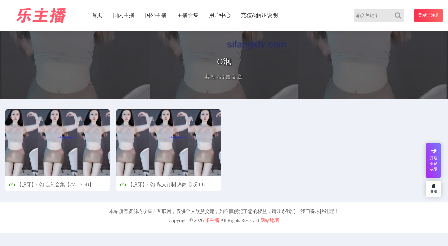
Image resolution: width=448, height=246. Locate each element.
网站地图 (269, 220)
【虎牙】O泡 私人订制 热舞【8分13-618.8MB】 (162, 187)
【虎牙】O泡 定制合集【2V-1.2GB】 (51, 184)
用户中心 (220, 15)
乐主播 (212, 220)
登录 (422, 15)
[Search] (399, 15)
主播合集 (188, 15)
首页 (97, 15)
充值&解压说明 (259, 15)
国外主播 (156, 15)
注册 (435, 15)
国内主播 (124, 15)
